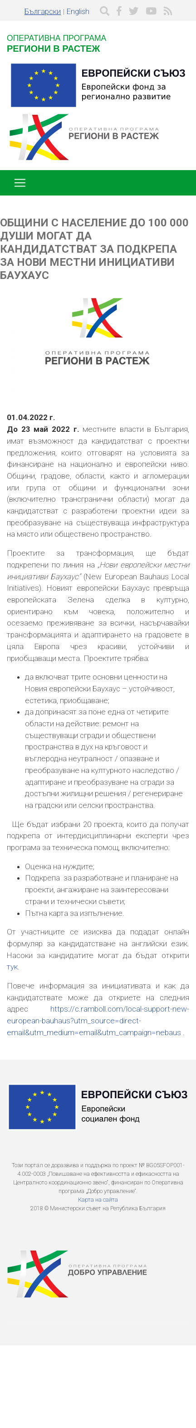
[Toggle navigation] (20, 183)
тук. (13, 966)
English (78, 11)
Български (42, 11)
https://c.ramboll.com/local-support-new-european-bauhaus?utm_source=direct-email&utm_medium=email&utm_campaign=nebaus (98, 1020)
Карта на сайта (98, 1199)
